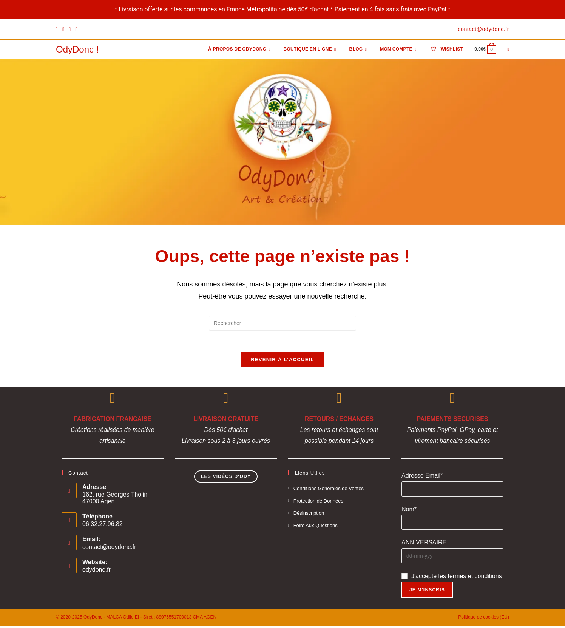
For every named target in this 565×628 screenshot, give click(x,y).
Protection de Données (318, 503)
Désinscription (308, 515)
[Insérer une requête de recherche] (282, 323)
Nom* (409, 511)
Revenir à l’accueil (282, 361)
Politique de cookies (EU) (483, 619)
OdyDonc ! (77, 49)
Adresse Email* (422, 478)
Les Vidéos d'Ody (226, 478)
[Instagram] (69, 29)
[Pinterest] (63, 29)
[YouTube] (76, 29)
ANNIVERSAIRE (423, 544)
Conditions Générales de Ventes (328, 490)
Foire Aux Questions (315, 528)
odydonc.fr (96, 572)
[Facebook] (58, 29)
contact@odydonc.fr (109, 549)
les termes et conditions (470, 578)
